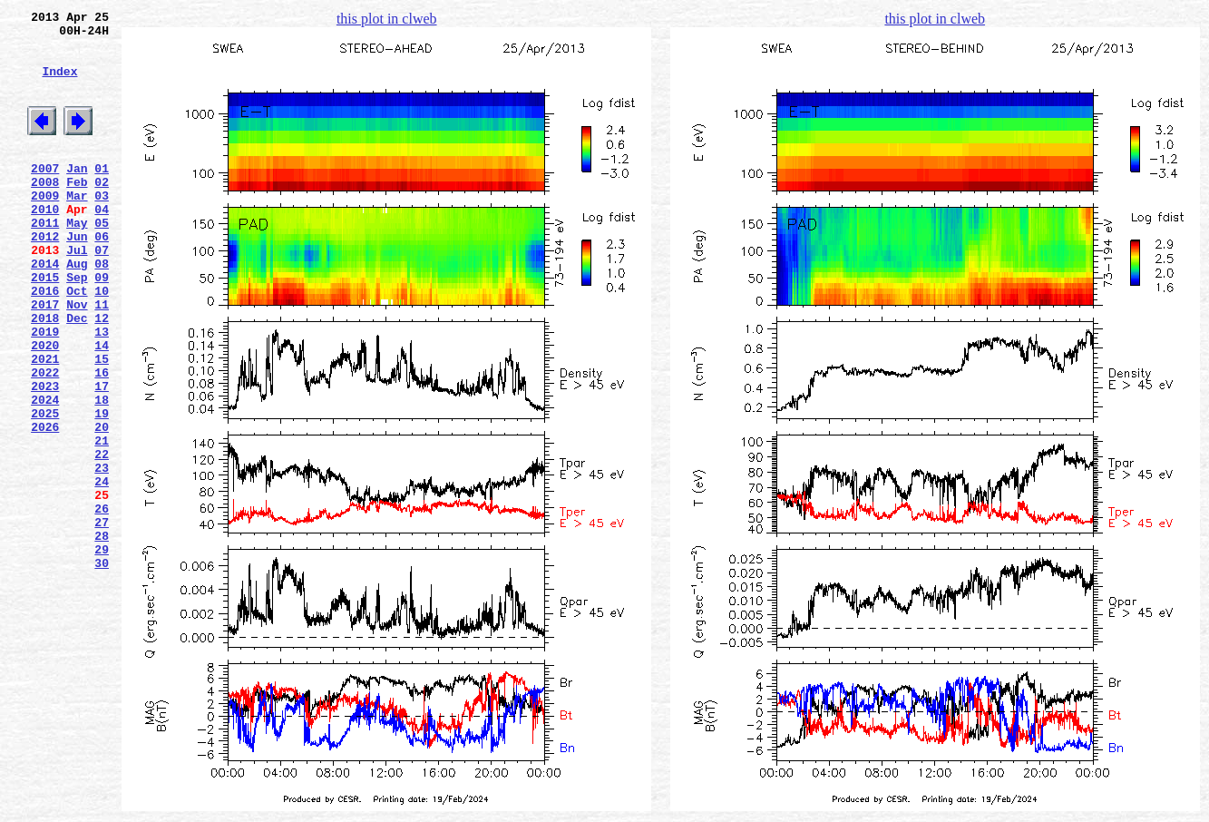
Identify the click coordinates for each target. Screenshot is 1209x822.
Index (59, 84)
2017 (45, 358)
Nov (76, 358)
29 (101, 652)
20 (101, 505)
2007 (45, 195)
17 (101, 456)
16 (101, 440)
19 (101, 489)
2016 (45, 342)
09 (101, 326)
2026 (45, 505)
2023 (45, 456)
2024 (45, 473)
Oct (76, 342)
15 (101, 424)
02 (101, 211)
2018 (45, 375)
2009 (45, 228)
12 (101, 375)
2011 (45, 260)
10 (101, 342)
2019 (45, 391)
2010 (45, 244)
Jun (76, 277)
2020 (45, 407)
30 (101, 669)
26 (101, 603)
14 (101, 407)
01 (101, 195)
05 (101, 260)
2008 (45, 211)
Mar (76, 228)
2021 (45, 424)
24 (101, 571)
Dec (76, 375)
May (76, 260)
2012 (45, 277)
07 (101, 293)
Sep (76, 326)
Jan (76, 195)
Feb (76, 211)
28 (101, 636)
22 (101, 538)
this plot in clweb (386, 18)
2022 (45, 440)
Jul (76, 293)
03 (101, 228)
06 (101, 277)
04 (101, 244)
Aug (76, 309)
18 (101, 473)
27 (101, 620)
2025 (45, 489)
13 (101, 391)
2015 (45, 326)
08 (101, 309)
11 (101, 358)
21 (101, 522)
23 (101, 554)
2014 (45, 309)
